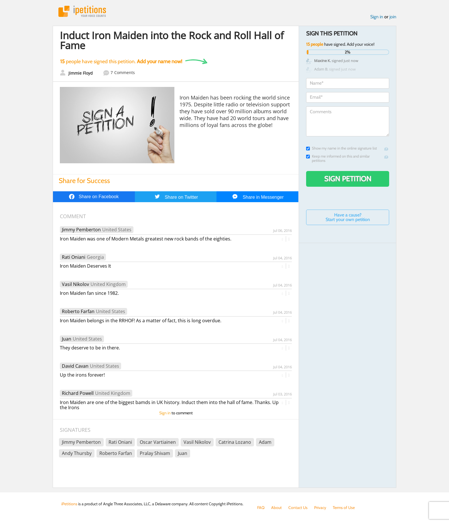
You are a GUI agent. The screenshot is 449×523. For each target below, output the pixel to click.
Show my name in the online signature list (341, 148)
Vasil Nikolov (75, 284)
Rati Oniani (73, 257)
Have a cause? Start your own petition (348, 217)
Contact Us (298, 507)
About (276, 507)
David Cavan (75, 366)
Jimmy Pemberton (81, 229)
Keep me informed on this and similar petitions (338, 158)
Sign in (376, 16)
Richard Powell (78, 393)
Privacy (320, 507)
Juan (66, 339)
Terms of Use (344, 507)
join (392, 16)
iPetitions (82, 11)
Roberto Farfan (78, 311)
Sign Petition (347, 178)
